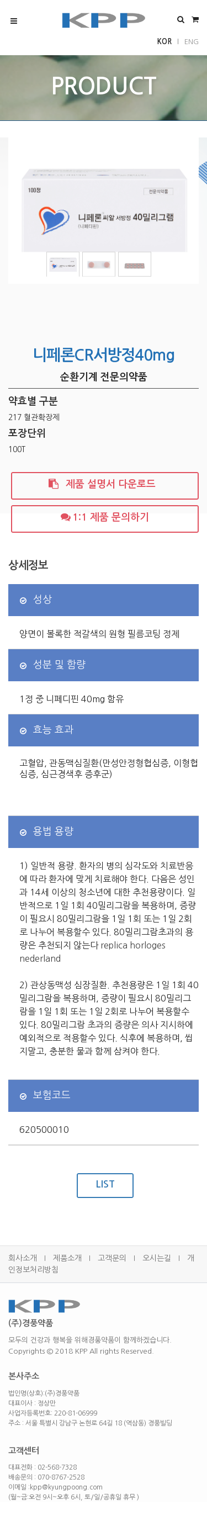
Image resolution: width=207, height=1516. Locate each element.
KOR (164, 41)
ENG (191, 41)
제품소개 (67, 1258)
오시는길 (156, 1258)
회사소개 (22, 1258)
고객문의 (112, 1258)
